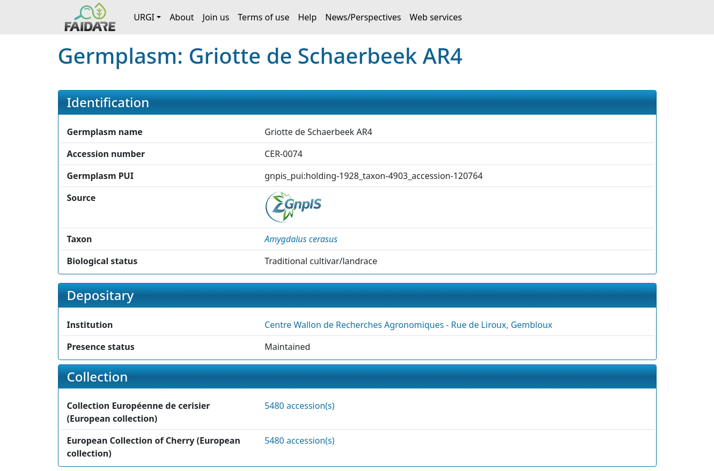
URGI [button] (144, 17)
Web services (436, 17)
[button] (300, 239)
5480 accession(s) (299, 406)
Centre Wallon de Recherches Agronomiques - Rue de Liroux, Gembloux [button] (408, 325)
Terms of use (263, 17)
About (182, 17)
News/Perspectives (363, 17)
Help (307, 17)
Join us (216, 17)
